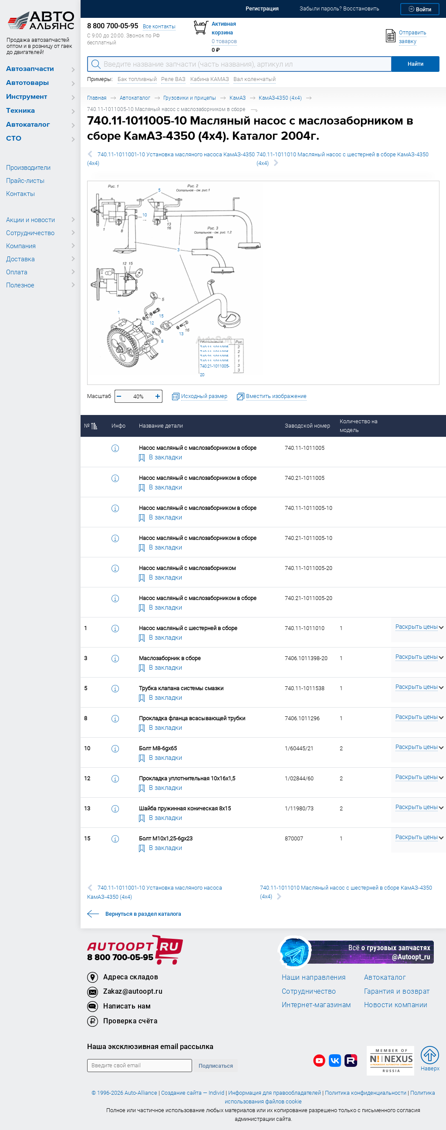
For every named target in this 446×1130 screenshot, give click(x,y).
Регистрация (262, 8)
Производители (28, 167)
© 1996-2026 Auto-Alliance (124, 1092)
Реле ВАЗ (173, 79)
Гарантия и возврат (397, 991)
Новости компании (396, 1004)
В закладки (160, 456)
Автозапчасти (30, 69)
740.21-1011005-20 (215, 370)
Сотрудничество (30, 232)
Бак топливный (137, 79)
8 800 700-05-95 (120, 958)
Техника (20, 111)
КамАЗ (238, 97)
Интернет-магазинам (316, 1004)
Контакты (20, 193)
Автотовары (27, 83)
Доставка (20, 258)
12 (151, 323)
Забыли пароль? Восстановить (339, 8)
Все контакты (159, 26)
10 (144, 215)
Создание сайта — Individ (192, 1092)
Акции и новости (30, 219)
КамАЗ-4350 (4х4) (280, 97)
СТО (13, 138)
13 (181, 334)
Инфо (118, 425)
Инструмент (26, 97)
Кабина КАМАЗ (209, 79)
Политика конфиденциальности (365, 1092)
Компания (21, 245)
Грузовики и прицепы (189, 97)
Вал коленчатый (254, 79)
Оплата (16, 271)
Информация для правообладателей (274, 1092)
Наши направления (314, 977)
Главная (96, 97)
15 (161, 316)
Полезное (20, 284)
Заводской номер (307, 425)
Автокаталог (28, 124)
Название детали (161, 425)
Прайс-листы (25, 180)
